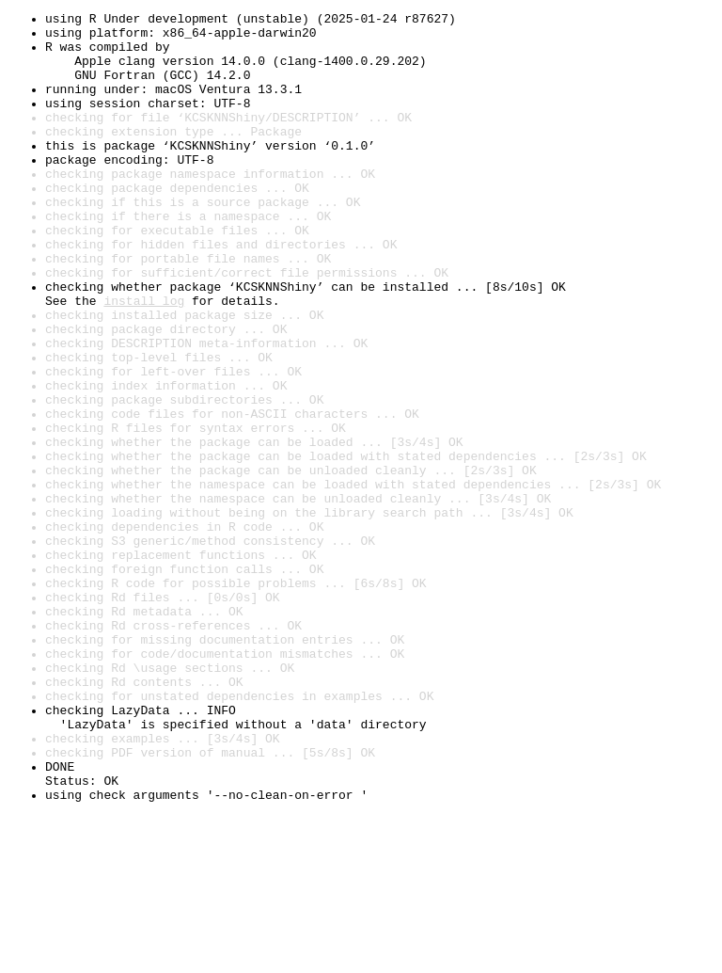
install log (143, 359)
